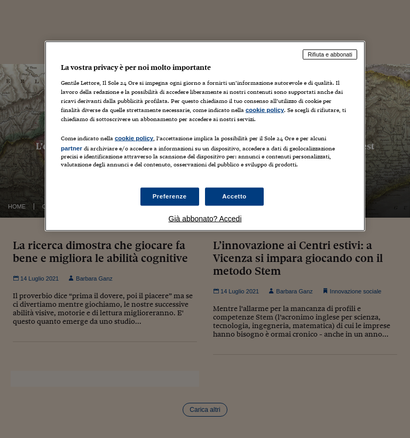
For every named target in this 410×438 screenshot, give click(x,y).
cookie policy (265, 109)
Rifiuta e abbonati (330, 54)
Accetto (234, 196)
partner (71, 148)
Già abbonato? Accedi (205, 218)
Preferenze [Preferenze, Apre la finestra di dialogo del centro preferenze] (170, 196)
